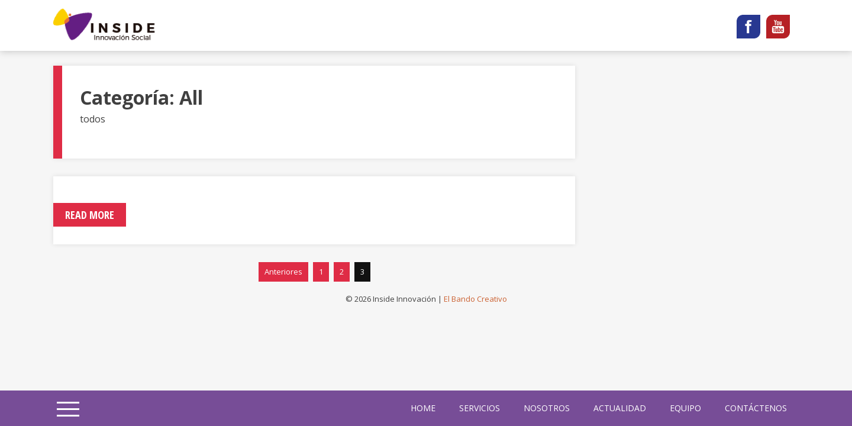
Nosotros (547, 408)
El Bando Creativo (475, 298)
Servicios (479, 408)
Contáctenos (756, 408)
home (423, 408)
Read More (89, 215)
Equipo (685, 408)
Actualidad (619, 408)
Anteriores (283, 271)
